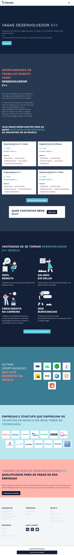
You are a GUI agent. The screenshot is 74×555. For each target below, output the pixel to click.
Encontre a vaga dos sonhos (37, 200)
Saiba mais (52, 212)
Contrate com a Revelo (11, 493)
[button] (69, 3)
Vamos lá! (7, 43)
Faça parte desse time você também (37, 331)
